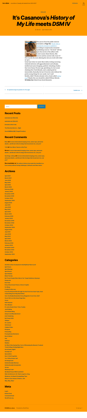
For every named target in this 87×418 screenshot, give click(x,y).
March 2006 (9, 193)
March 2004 (9, 247)
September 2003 (10, 260)
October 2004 (9, 231)
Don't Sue (8, 289)
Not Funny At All (10, 324)
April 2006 (8, 191)
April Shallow (9, 280)
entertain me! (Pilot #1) (12, 121)
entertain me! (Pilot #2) (12, 118)
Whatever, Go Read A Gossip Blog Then (17, 382)
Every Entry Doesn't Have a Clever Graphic (18, 291)
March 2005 (8, 220)
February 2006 (9, 195)
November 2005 (10, 202)
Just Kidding (9, 315)
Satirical (7, 347)
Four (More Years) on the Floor (20, 149)
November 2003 (10, 256)
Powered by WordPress (23, 414)
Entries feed (9, 399)
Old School (8, 331)
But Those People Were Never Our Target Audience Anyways (24, 284)
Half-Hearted (9, 309)
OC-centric (8, 329)
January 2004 (9, 251)
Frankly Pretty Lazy (11, 295)
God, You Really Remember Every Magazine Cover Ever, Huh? (24, 302)
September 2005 (10, 207)
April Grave (8, 273)
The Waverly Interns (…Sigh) (14, 128)
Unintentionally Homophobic (14, 371)
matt (39, 30)
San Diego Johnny (10, 160)
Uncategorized (9, 367)
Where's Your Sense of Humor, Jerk (16, 385)
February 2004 (9, 249)
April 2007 (8, 182)
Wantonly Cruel (10, 376)
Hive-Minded (9, 311)
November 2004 (10, 229)
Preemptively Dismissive (13, 340)
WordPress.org (10, 404)
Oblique (7, 327)
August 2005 (9, 209)
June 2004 (8, 240)
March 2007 (8, 184)
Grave (7, 306)
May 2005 (8, 215)
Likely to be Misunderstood (13, 320)
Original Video (9, 333)
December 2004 (10, 227)
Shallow (43, 12)
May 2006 (8, 189)
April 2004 (8, 245)
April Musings (9, 275)
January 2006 (9, 198)
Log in (7, 397)
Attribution (75, 3)
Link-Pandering (10, 322)
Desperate (8, 286)
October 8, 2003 (48, 30)
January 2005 (9, 224)
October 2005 (9, 204)
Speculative (8, 360)
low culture (6, 3)
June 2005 (8, 213)
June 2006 (8, 186)
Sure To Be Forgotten (11, 362)
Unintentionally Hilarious (12, 369)
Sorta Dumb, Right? (11, 355)
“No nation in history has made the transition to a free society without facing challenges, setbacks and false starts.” (25, 169)
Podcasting (8, 338)
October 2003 (9, 258)
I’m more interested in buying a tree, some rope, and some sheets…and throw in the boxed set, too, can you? (24, 144)
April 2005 (8, 218)
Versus (7, 373)
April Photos (9, 277)
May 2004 (8, 242)
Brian (6, 142)
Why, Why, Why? (10, 387)
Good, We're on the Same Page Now (16, 304)
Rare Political (9, 342)
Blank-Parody (9, 282)
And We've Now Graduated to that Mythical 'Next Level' (22, 271)
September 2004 (10, 233)
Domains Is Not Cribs (11, 124)
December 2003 (10, 253)
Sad (6, 344)
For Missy (8, 293)
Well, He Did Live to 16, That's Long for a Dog (19, 380)
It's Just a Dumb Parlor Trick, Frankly (16, 313)
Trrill (6, 149)
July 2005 (8, 211)
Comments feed (10, 402)
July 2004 (8, 238)
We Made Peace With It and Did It (15, 378)
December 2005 (10, 200)
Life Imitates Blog (10, 318)
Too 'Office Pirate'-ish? (12, 364)
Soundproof (8, 358)
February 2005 (9, 222)
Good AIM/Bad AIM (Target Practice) (16, 131)
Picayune (8, 335)
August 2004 (9, 236)
